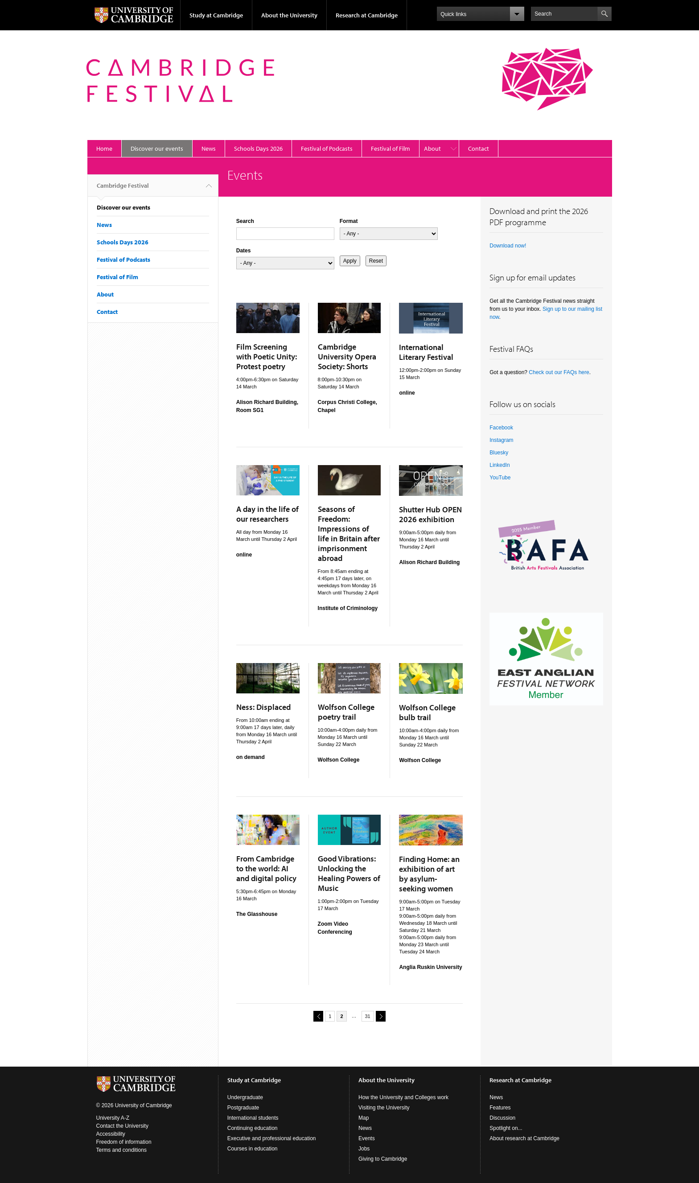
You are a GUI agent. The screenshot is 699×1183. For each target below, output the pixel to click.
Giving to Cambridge (382, 1159)
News (208, 148)
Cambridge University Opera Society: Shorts (347, 356)
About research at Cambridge (524, 1138)
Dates (243, 250)
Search (245, 221)
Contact (478, 148)
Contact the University (122, 1126)
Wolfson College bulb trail (427, 712)
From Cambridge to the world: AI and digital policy (266, 868)
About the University (289, 15)
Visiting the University (384, 1108)
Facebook (501, 428)
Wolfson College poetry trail (346, 712)
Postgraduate (243, 1108)
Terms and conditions (121, 1150)
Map (363, 1118)
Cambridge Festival (123, 189)
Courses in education (252, 1149)
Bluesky (498, 452)
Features (499, 1108)
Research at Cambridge (367, 15)
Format (349, 221)
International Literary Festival (426, 352)
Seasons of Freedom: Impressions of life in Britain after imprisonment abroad (349, 533)
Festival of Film (390, 148)
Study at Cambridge (216, 15)
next (379, 1016)
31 (367, 1016)
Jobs (364, 1149)
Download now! (507, 246)
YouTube (499, 477)
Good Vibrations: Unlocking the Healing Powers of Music (349, 873)
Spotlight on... (505, 1128)
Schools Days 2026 (258, 148)
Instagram (501, 440)
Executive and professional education (271, 1138)
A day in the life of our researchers (267, 514)
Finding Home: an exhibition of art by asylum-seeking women (429, 874)
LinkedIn (499, 465)
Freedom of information (124, 1142)
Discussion (502, 1118)
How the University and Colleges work (403, 1097)
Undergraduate (245, 1097)
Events (366, 1138)
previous (317, 1016)
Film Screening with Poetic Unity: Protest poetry (266, 356)
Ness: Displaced (263, 707)
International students (253, 1118)
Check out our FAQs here (559, 372)
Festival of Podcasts (327, 148)
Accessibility (110, 1134)
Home (104, 148)
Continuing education (252, 1128)
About (432, 148)
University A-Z (113, 1118)
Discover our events (157, 148)
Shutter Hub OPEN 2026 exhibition (430, 514)
